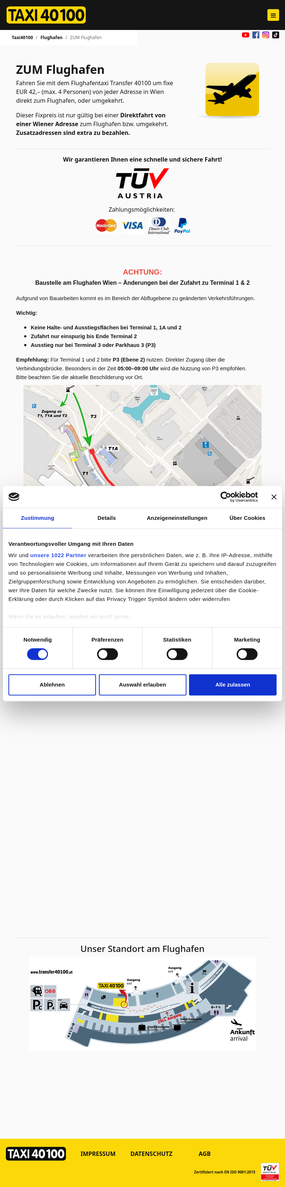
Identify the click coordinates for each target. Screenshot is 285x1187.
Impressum (98, 1154)
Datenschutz (151, 1154)
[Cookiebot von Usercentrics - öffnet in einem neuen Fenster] (226, 496)
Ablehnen (52, 684)
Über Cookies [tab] (248, 518)
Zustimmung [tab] (37, 518)
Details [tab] (106, 518)
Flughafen (51, 37)
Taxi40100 (22, 37)
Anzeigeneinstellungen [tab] (177, 518)
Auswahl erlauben (142, 684)
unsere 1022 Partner (58, 555)
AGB (205, 1154)
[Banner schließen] (274, 496)
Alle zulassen (232, 684)
